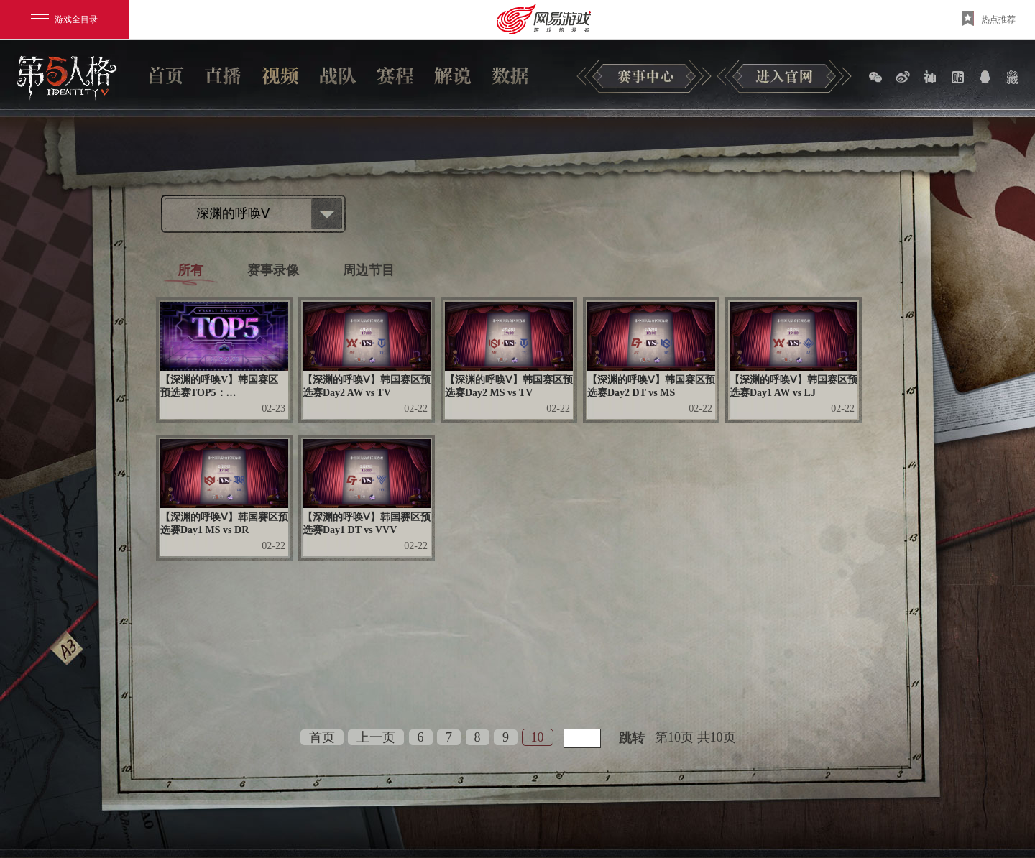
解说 (453, 75)
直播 (223, 75)
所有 (190, 270)
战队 (337, 75)
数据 (510, 75)
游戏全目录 (64, 19)
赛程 (395, 75)
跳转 (632, 738)
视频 (280, 75)
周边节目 (369, 270)
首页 (165, 75)
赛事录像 (273, 270)
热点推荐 (989, 18)
